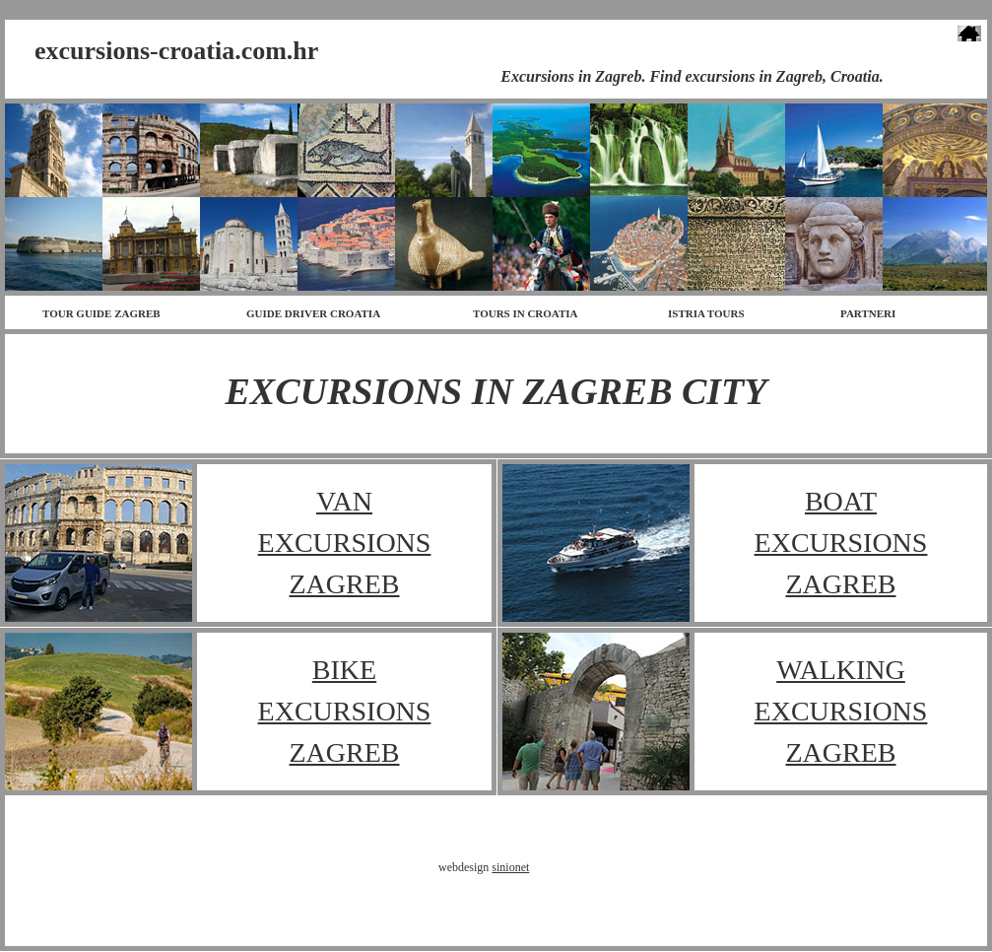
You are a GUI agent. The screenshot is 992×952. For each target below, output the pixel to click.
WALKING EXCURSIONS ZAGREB (841, 711)
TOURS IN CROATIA (525, 313)
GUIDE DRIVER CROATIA (313, 313)
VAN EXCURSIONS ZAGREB (344, 542)
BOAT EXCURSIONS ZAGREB (841, 542)
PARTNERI (867, 313)
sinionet (510, 867)
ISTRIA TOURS (706, 313)
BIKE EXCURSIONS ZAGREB (344, 711)
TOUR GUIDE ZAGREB (101, 313)
